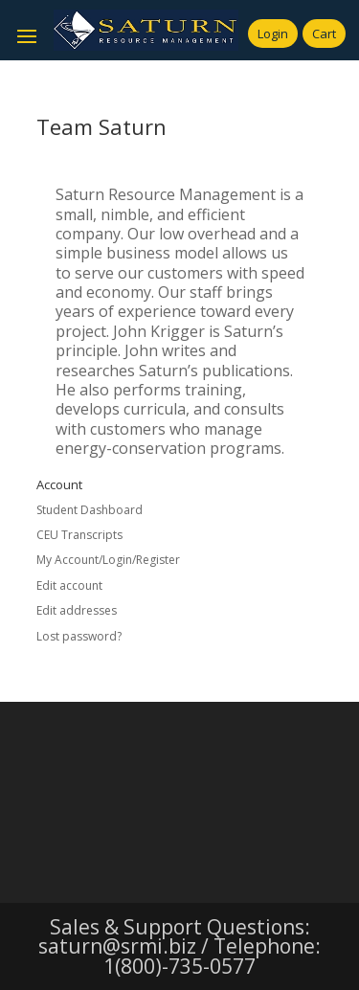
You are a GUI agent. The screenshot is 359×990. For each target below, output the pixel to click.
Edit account (69, 585)
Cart (324, 33)
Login (273, 33)
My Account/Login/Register (108, 559)
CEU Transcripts (79, 535)
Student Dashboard (89, 510)
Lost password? (79, 636)
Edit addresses (76, 610)
